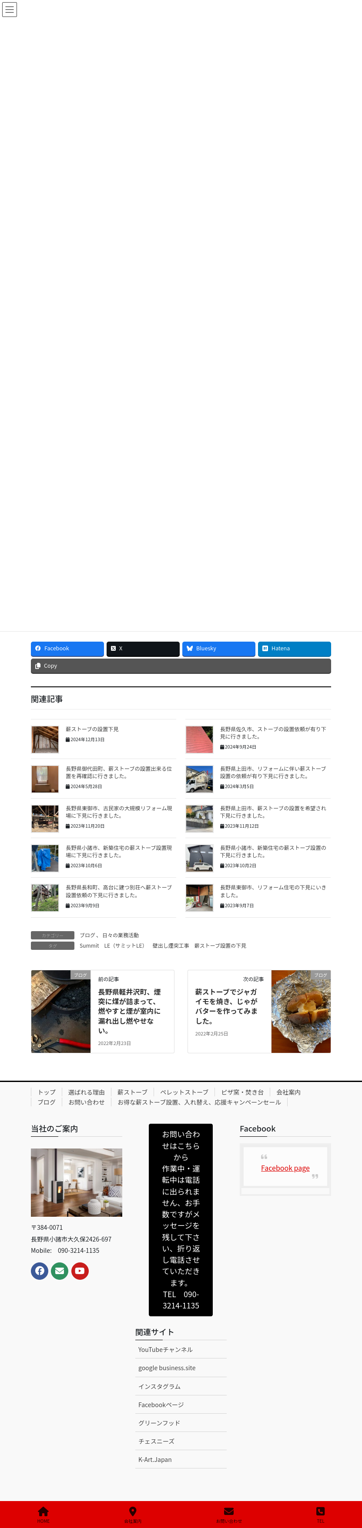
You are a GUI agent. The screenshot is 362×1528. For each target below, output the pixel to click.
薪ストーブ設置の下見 (220, 945)
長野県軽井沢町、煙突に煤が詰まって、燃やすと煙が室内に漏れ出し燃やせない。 (129, 1011)
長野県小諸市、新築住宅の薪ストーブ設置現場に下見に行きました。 (119, 851)
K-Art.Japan (155, 1459)
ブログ (87, 935)
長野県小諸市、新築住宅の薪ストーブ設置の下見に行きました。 (273, 851)
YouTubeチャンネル (165, 1349)
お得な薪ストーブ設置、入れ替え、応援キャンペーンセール (199, 1102)
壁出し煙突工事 (171, 945)
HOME (43, 1515)
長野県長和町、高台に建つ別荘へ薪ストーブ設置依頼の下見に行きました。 (119, 891)
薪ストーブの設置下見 (92, 729)
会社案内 (288, 1092)
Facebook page (285, 1167)
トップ (46, 1092)
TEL (320, 1515)
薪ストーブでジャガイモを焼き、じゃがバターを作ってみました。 (226, 1006)
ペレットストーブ (184, 1092)
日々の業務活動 (120, 935)
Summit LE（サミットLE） (113, 945)
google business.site (166, 1367)
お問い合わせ (86, 1102)
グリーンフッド (159, 1422)
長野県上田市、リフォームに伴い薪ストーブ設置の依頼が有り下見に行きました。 (273, 772)
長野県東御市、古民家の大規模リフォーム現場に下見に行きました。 (119, 811)
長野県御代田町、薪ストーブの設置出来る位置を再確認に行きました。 (119, 772)
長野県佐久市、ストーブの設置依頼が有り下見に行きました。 (273, 732)
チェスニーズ (156, 1441)
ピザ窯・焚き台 (242, 1092)
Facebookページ (161, 1404)
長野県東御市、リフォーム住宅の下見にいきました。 (273, 891)
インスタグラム (159, 1386)
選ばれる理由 (86, 1092)
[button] (181, 1220)
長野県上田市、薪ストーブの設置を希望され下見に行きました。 (273, 811)
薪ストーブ (132, 1092)
